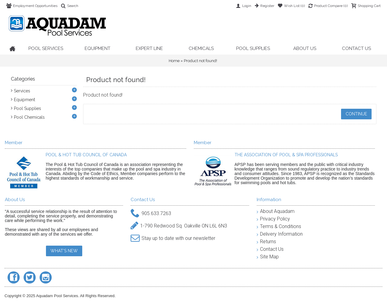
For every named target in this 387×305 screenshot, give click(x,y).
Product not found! (200, 60)
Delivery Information (280, 234)
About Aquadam (275, 211)
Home (174, 60)
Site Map (268, 257)
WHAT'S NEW (64, 250)
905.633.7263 (151, 213)
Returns (266, 241)
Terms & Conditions (279, 226)
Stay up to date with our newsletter (173, 238)
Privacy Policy (273, 219)
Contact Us (270, 249)
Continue (356, 113)
